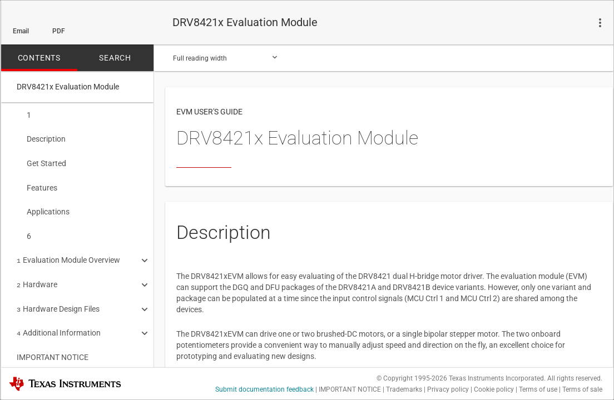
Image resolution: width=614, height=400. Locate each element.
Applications (43, 207)
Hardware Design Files (58, 300)
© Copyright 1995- (412, 378)
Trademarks (404, 389)
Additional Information (59, 322)
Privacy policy (448, 389)
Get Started (41, 161)
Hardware (37, 276)
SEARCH (115, 57)
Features (37, 184)
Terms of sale (582, 389)
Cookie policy (494, 389)
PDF (58, 31)
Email (21, 31)
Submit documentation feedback (264, 389)
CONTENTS (39, 57)
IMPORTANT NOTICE (52, 346)
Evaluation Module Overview (68, 253)
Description (41, 137)
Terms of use (538, 389)
